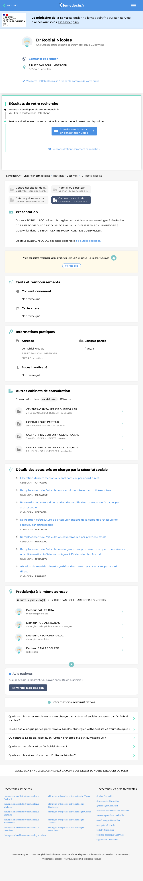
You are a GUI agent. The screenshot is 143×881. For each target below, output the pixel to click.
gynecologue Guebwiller (107, 805)
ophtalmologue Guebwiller (108, 820)
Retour (12, 5)
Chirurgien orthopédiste (37, 175)
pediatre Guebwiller (105, 830)
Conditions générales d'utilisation (45, 854)
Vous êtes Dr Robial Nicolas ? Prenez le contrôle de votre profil (61, 80)
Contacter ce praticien (40, 59)
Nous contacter (121, 854)
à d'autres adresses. (88, 240)
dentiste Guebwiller (105, 796)
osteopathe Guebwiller (106, 825)
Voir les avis (71, 265)
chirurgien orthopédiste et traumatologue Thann (69, 796)
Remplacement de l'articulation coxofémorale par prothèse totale (63, 537)
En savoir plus (68, 22)
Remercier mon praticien (28, 687)
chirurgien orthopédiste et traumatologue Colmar (69, 811)
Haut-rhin (58, 175)
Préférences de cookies (52, 859)
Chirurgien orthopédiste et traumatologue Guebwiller (70, 44)
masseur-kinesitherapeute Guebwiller (113, 810)
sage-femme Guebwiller (107, 839)
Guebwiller (72, 175)
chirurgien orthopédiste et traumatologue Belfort (25, 835)
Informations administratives (71, 702)
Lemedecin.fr (13, 175)
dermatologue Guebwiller (108, 801)
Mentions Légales (20, 854)
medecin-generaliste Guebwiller (110, 815)
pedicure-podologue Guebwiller (110, 835)
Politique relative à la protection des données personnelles (87, 854)
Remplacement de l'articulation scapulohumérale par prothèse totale (65, 490)
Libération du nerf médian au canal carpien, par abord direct (59, 478)
